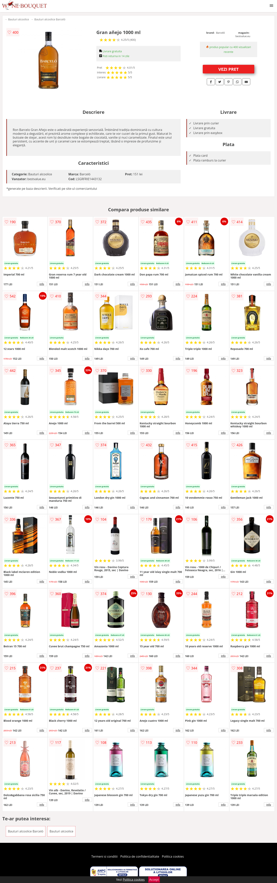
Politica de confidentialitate (139, 856)
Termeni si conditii (104, 856)
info (41, 284)
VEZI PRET (228, 69)
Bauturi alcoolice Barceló (49, 19)
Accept (154, 879)
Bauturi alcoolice (18, 19)
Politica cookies (173, 856)
